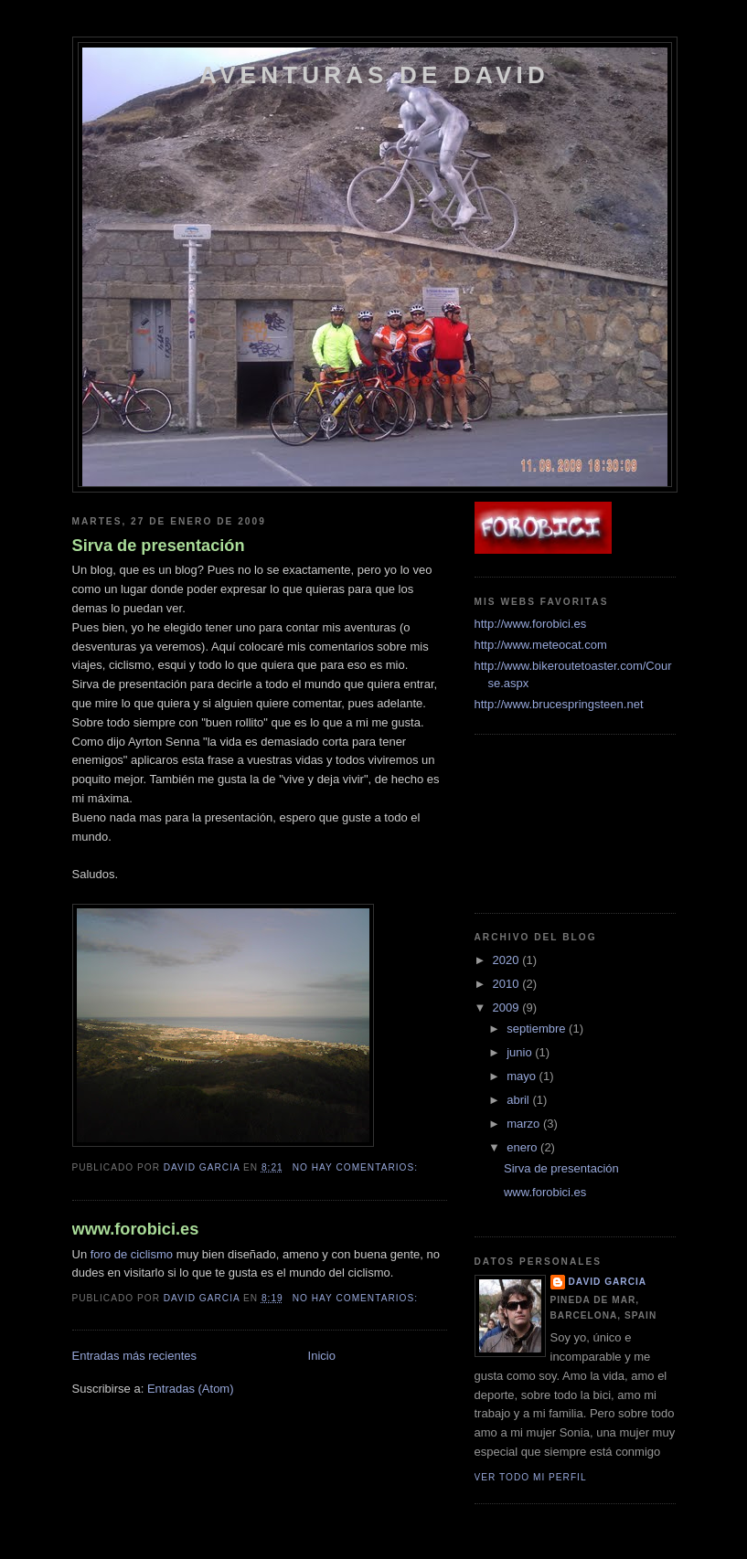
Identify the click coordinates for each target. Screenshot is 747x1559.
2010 (508, 984)
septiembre (538, 1028)
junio (521, 1052)
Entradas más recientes (134, 1356)
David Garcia (608, 1282)
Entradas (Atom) (190, 1388)
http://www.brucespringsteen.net (559, 704)
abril (519, 1100)
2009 (508, 1007)
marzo (525, 1123)
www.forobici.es (135, 1229)
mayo (523, 1076)
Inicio (322, 1356)
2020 (508, 960)
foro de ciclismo (132, 1254)
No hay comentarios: (357, 1167)
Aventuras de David (374, 75)
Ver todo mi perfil (531, 1477)
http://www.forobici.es (531, 624)
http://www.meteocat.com (541, 645)
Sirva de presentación (158, 545)
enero (523, 1147)
